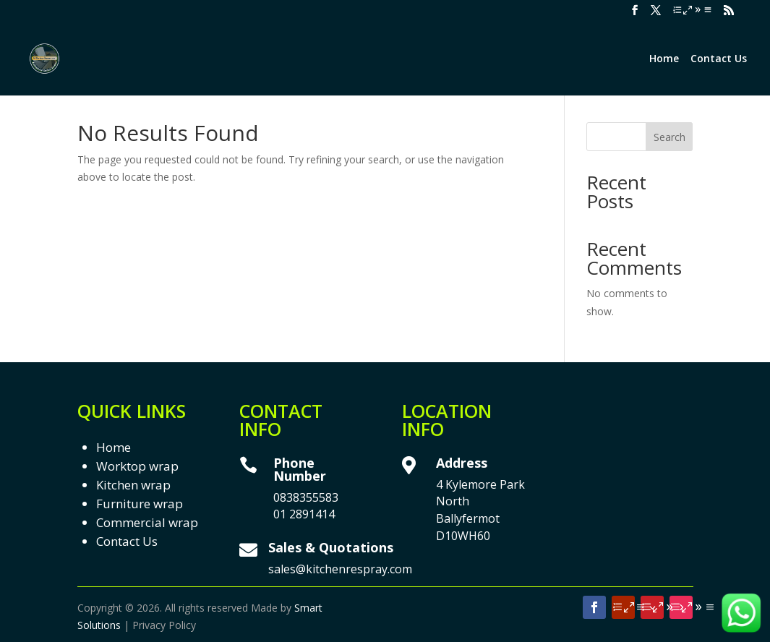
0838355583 (305, 497)
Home (664, 59)
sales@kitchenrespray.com (340, 569)
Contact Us (718, 59)
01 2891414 (304, 514)
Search (669, 137)
